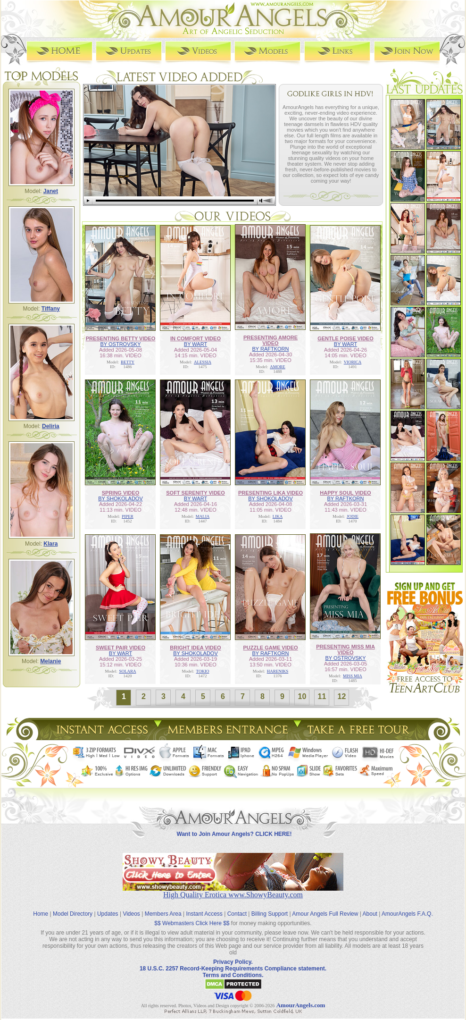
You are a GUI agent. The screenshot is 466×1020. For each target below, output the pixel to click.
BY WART (195, 344)
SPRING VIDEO (120, 493)
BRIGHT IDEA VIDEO (195, 647)
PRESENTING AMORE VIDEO (270, 340)
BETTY (127, 362)
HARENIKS (278, 671)
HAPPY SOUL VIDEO (345, 493)
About (370, 913)
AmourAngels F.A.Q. (407, 913)
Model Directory (72, 913)
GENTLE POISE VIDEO (345, 338)
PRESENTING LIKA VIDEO (270, 493)
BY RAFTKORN (270, 349)
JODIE (352, 516)
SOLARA (127, 671)
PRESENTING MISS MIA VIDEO (345, 649)
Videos (131, 913)
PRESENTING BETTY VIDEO (121, 338)
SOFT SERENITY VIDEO (195, 493)
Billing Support (269, 913)
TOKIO (202, 671)
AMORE (277, 366)
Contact (237, 913)
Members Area (163, 913)
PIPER (127, 516)
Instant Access (204, 913)
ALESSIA (202, 362)
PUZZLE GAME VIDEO (270, 647)
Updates (107, 913)
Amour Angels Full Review (325, 913)
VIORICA (353, 362)
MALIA (203, 516)
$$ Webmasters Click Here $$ (191, 923)
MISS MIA (352, 676)
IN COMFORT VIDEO (195, 338)
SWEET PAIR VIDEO (120, 647)
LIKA (278, 516)
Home (40, 913)
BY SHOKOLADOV (120, 498)
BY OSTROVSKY (120, 344)
